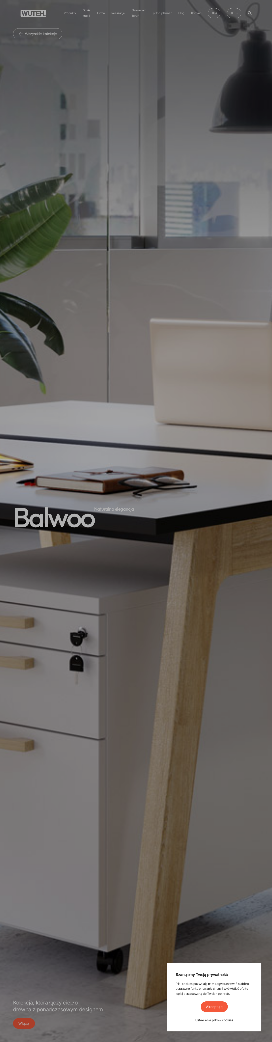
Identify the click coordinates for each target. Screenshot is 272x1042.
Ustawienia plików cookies (214, 1020)
